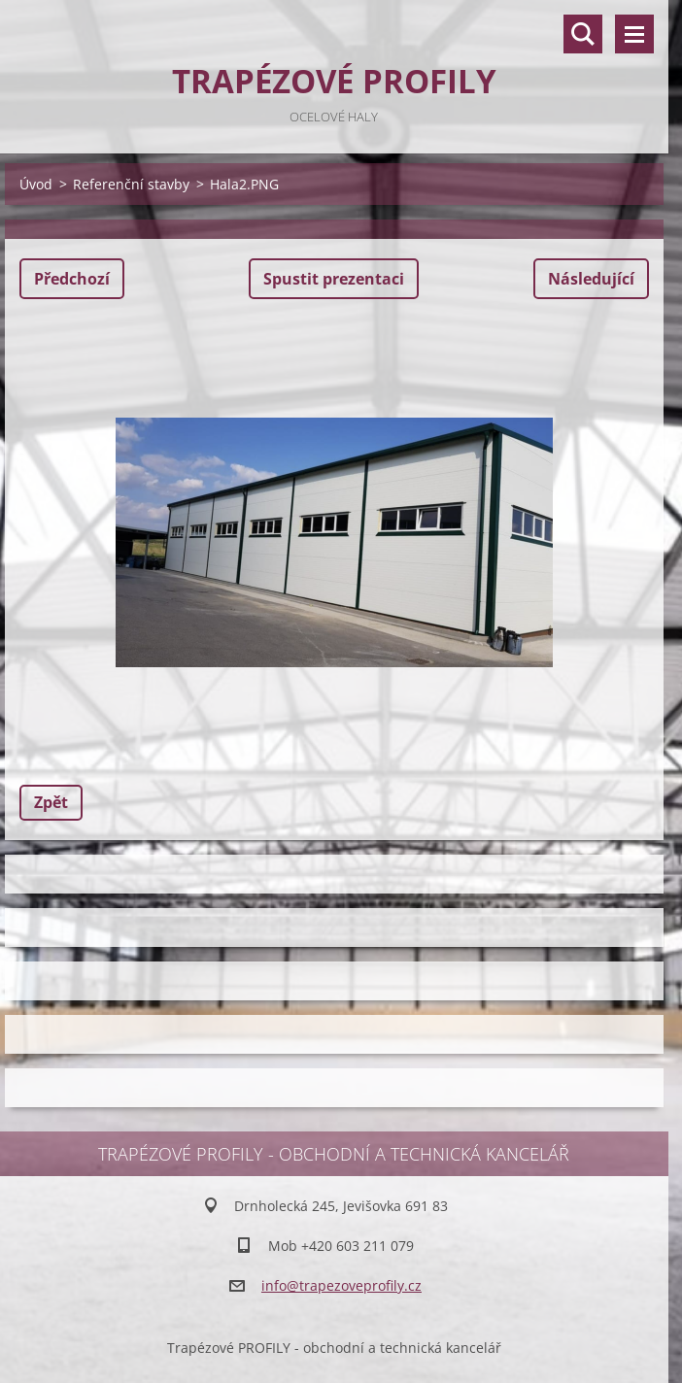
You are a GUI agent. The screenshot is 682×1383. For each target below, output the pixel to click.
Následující (591, 278)
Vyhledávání (582, 34)
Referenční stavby (131, 184)
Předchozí (72, 278)
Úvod (35, 184)
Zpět (51, 802)
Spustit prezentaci (333, 278)
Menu (634, 34)
